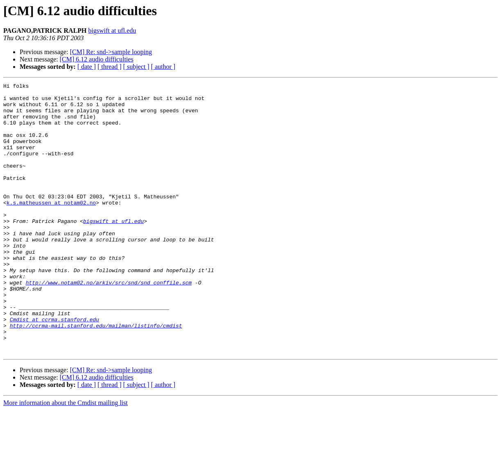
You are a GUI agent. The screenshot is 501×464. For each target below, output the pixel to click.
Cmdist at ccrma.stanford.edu (54, 367)
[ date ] (86, 66)
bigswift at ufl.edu (112, 30)
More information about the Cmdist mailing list (65, 456)
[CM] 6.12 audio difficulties (96, 59)
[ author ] (163, 66)
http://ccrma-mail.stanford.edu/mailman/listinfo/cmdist (96, 374)
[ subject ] (136, 66)
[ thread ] (109, 66)
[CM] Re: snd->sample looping (111, 51)
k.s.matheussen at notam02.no (51, 227)
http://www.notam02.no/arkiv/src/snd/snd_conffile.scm (109, 323)
